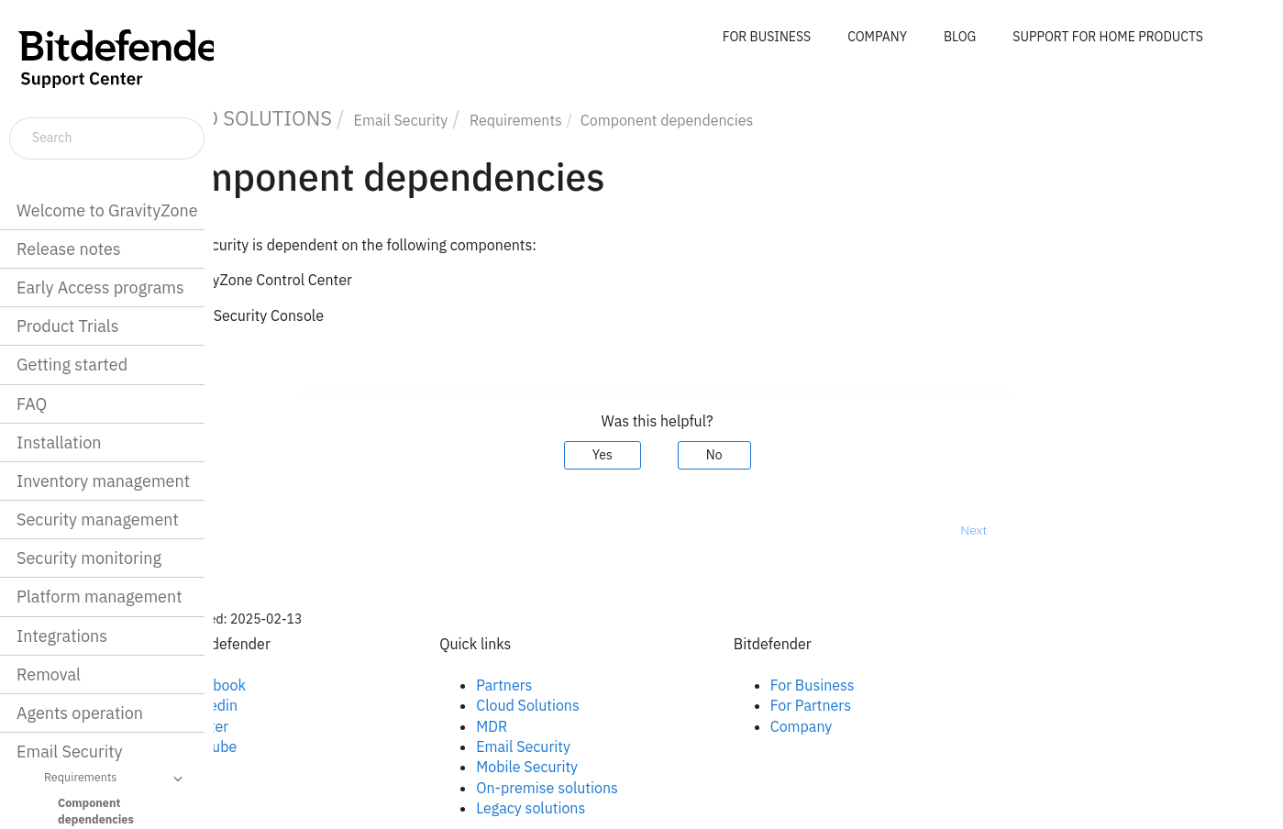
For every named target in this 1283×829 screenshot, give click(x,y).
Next (1065, 530)
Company (892, 726)
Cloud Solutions (619, 705)
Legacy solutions (622, 808)
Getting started (72, 364)
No (805, 455)
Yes (693, 455)
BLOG (960, 36)
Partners (596, 685)
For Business (903, 685)
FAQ (32, 403)
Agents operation (80, 713)
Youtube (300, 746)
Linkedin (300, 705)
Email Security (70, 751)
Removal (49, 674)
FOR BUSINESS (767, 36)
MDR (583, 726)
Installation (59, 442)
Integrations (62, 636)
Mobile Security (618, 766)
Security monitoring (89, 558)
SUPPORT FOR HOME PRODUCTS (1107, 36)
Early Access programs (100, 287)
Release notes (69, 249)
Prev (261, 530)
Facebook (305, 685)
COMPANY (877, 36)
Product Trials (67, 326)
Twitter (296, 726)
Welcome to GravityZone (107, 210)
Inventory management (103, 481)
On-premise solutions (639, 788)
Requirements (116, 778)
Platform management (99, 596)
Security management (98, 519)
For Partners (901, 705)
